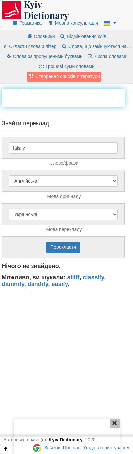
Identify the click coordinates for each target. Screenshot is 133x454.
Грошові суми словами (66, 66)
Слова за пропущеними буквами (44, 56)
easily (59, 284)
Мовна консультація (73, 23)
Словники (41, 36)
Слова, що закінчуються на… (96, 46)
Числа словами (107, 56)
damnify (13, 284)
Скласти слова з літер (29, 46)
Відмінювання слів (82, 36)
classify (93, 277)
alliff (73, 277)
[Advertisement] (67, 97)
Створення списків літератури (64, 76)
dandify (38, 284)
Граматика (27, 23)
